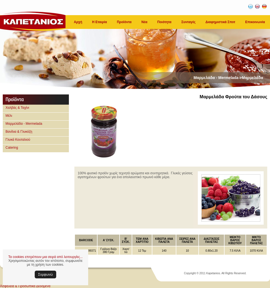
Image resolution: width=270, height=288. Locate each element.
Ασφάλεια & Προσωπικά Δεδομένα (25, 286)
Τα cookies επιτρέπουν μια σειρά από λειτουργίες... (45, 257)
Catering (12, 148)
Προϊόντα (124, 22)
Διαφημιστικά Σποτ (220, 22)
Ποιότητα (164, 22)
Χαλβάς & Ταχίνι (17, 108)
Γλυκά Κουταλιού (18, 140)
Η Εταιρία (99, 22)
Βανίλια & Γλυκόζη (19, 132)
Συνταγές (188, 22)
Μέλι (9, 116)
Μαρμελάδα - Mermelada (24, 124)
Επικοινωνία (255, 22)
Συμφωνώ (45, 274)
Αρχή (78, 22)
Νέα (144, 22)
